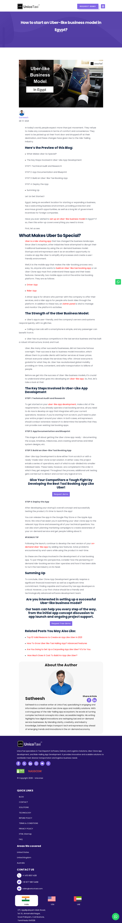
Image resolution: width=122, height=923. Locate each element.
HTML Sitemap (25, 834)
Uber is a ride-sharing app (38, 241)
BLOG (21, 797)
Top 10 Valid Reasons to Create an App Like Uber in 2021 (54, 637)
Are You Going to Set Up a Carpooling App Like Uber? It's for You (58, 649)
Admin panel (69, 303)
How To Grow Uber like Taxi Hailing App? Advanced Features (57, 643)
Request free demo (61, 623)
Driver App (32, 284)
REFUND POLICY (25, 818)
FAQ (21, 839)
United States (23, 852)
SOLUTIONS (24, 807)
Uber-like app (77, 378)
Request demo (61, 494)
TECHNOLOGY (25, 812)
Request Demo (88, 6)
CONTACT (23, 802)
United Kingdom (24, 857)
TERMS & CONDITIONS (28, 823)
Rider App (32, 290)
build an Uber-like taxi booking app (73, 268)
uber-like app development (62, 404)
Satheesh (23, 117)
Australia (21, 863)
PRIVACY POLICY (26, 828)
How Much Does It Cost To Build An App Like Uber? (52, 655)
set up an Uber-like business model (67, 218)
